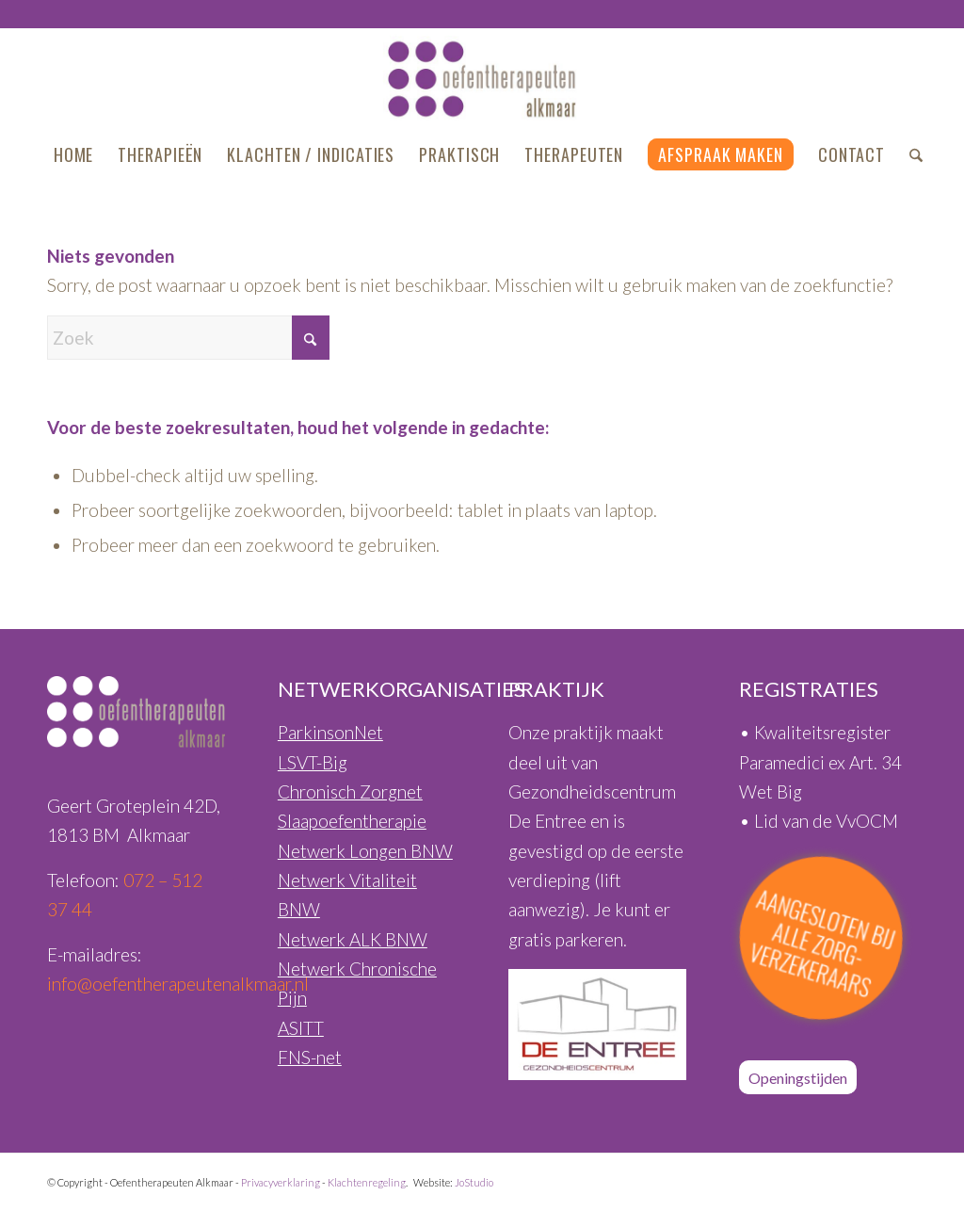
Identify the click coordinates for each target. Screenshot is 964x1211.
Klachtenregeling (367, 1182)
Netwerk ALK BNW (352, 939)
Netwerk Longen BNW (365, 851)
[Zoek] (910, 154)
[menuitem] (73, 154)
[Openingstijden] (798, 1077)
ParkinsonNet (330, 732)
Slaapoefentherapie (352, 821)
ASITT (301, 1028)
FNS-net (310, 1057)
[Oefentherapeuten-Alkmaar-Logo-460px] (482, 79)
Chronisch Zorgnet (350, 791)
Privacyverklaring (280, 1182)
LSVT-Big (312, 762)
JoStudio (474, 1182)
